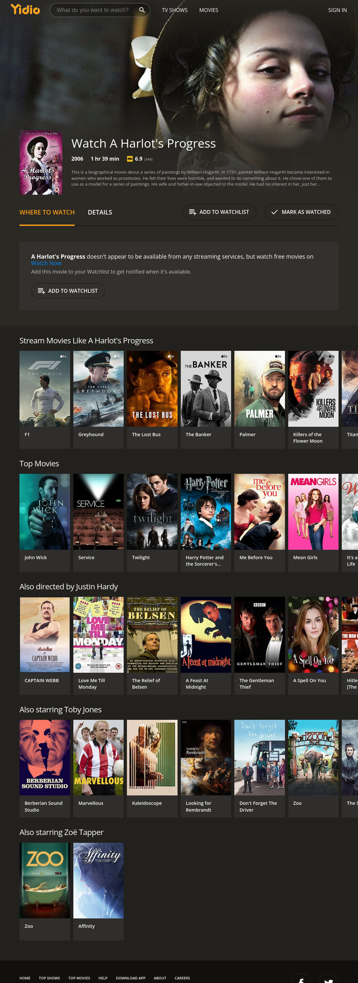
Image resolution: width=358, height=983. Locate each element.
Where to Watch (47, 212)
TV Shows (175, 10)
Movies (208, 10)
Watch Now (46, 263)
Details (100, 212)
